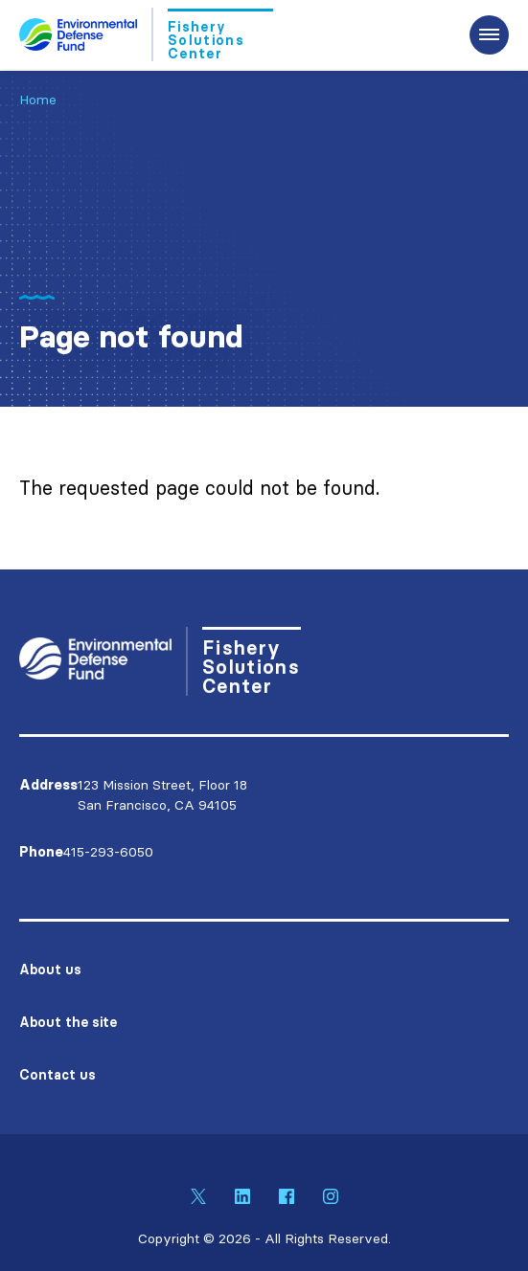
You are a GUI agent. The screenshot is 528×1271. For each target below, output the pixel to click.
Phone (41, 851)
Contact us (57, 1074)
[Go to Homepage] (146, 34)
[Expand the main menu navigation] (489, 35)
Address (48, 784)
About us (50, 969)
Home (38, 99)
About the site (68, 1022)
